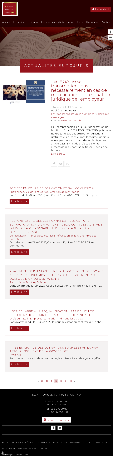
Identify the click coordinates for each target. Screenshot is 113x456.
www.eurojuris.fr (71, 120)
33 (61, 381)
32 (56, 381)
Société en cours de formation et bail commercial (52, 188)
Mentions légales (27, 449)
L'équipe (33, 22)
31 (51, 381)
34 (66, 381)
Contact (106, 22)
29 (42, 381)
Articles (42, 449)
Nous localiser (58, 420)
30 (47, 381)
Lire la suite (58, 153)
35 (71, 381)
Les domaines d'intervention (57, 22)
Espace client (102, 9)
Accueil (6, 22)
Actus (80, 22)
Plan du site (8, 449)
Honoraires (92, 22)
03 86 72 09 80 (59, 408)
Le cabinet (19, 22)
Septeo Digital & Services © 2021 (15, 455)
